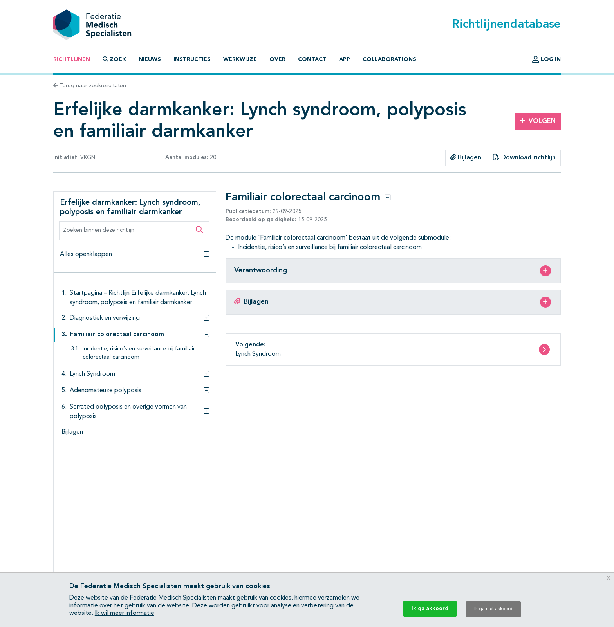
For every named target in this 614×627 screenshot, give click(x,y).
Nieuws (150, 59)
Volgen (538, 120)
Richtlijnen (71, 59)
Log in (546, 59)
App (344, 59)
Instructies (192, 59)
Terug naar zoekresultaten (89, 85)
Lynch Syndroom (92, 374)
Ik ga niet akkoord (493, 609)
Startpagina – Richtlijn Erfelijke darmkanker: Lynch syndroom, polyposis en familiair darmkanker (138, 298)
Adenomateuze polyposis (105, 390)
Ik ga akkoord (430, 608)
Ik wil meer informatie (124, 613)
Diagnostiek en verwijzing (105, 318)
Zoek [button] (114, 59)
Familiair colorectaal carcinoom (117, 335)
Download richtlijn (524, 157)
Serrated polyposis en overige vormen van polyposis (128, 412)
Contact (312, 59)
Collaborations (389, 59)
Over (277, 59)
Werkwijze (240, 59)
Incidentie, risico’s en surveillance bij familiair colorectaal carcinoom (139, 353)
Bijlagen (465, 157)
